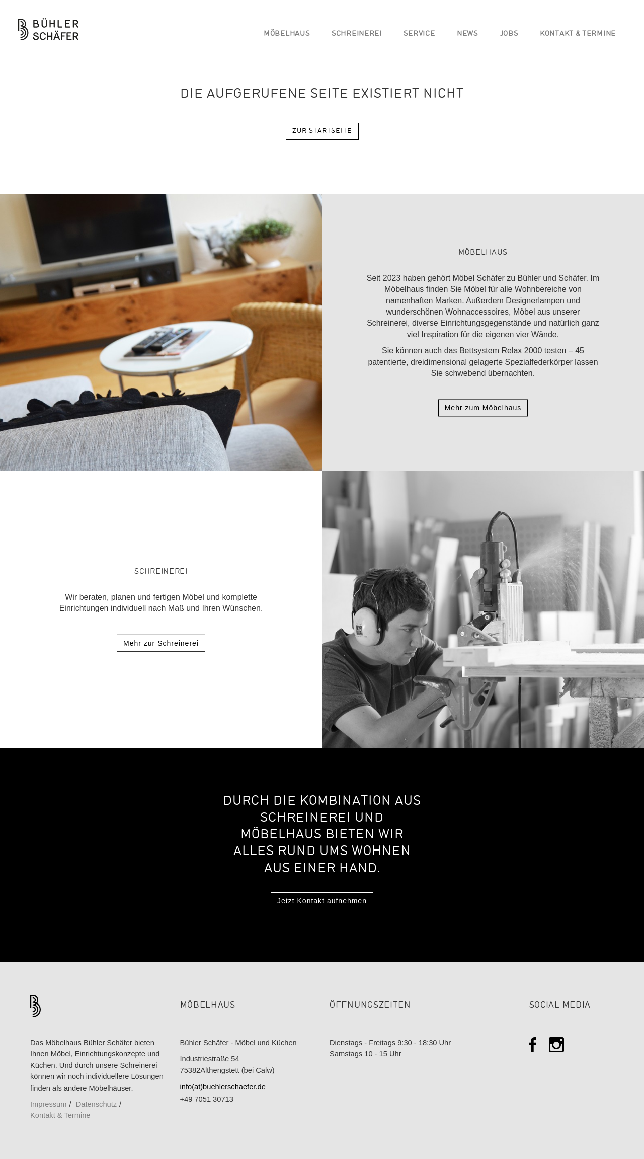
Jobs (509, 34)
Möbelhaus (286, 34)
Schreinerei (357, 34)
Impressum (48, 1104)
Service (419, 34)
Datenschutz (96, 1104)
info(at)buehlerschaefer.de (223, 1087)
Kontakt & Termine (578, 34)
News (467, 34)
